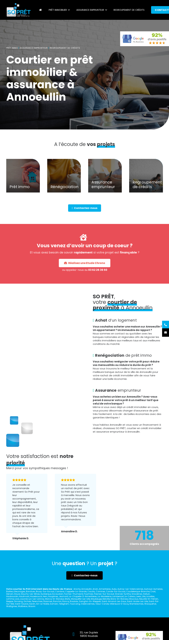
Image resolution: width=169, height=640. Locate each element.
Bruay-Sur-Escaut (45, 591)
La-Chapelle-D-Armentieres (83, 596)
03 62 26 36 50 (90, 260)
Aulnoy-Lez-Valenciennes (130, 589)
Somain (54, 603)
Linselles (150, 596)
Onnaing (18, 601)
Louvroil (24, 598)
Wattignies (11, 606)
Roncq (65, 601)
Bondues (30, 591)
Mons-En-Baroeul (119, 598)
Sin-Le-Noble (42, 603)
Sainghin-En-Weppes (90, 601)
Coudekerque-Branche (138, 591)
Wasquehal (150, 603)
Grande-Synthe (123, 594)
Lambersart (118, 596)
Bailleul (9, 591)
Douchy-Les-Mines (30, 594)
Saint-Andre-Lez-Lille (137, 601)
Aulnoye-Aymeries (153, 589)
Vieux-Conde (102, 603)
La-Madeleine (104, 596)
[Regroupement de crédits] (146, 181)
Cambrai (59, 591)
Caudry (91, 591)
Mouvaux (133, 598)
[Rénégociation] (64, 181)
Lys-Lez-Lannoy (36, 598)
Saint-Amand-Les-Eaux (114, 601)
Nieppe (9, 601)
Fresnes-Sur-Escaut (104, 594)
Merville (106, 598)
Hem (45, 596)
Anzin (95, 589)
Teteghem (64, 603)
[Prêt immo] (23, 181)
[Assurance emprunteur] (105, 181)
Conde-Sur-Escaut (115, 591)
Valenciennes (88, 603)
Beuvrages (19, 591)
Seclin (32, 603)
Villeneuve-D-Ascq (119, 603)
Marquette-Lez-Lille (80, 598)
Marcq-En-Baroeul (54, 598)
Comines (100, 591)
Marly (67, 598)
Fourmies (88, 594)
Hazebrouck (36, 596)
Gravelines (136, 594)
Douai (17, 594)
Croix (153, 591)
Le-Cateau (130, 596)
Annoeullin (86, 589)
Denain (9, 594)
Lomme (10, 598)
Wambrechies (136, 603)
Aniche (77, 589)
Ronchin (57, 601)
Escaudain (57, 594)
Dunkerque (46, 594)
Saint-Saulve (21, 603)
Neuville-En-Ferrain (148, 598)
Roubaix (74, 601)
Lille (143, 596)
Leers (138, 596)
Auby (114, 589)
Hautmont (24, 596)
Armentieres (105, 589)
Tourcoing (75, 603)
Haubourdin (12, 596)
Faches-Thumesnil (73, 594)
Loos (17, 598)
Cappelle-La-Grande (76, 591)
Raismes (47, 601)
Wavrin (31, 606)
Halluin (146, 594)
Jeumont (63, 596)
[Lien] (18, 9)
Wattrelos (22, 606)
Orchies (27, 601)
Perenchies (37, 601)
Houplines (53, 596)
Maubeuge (96, 598)
